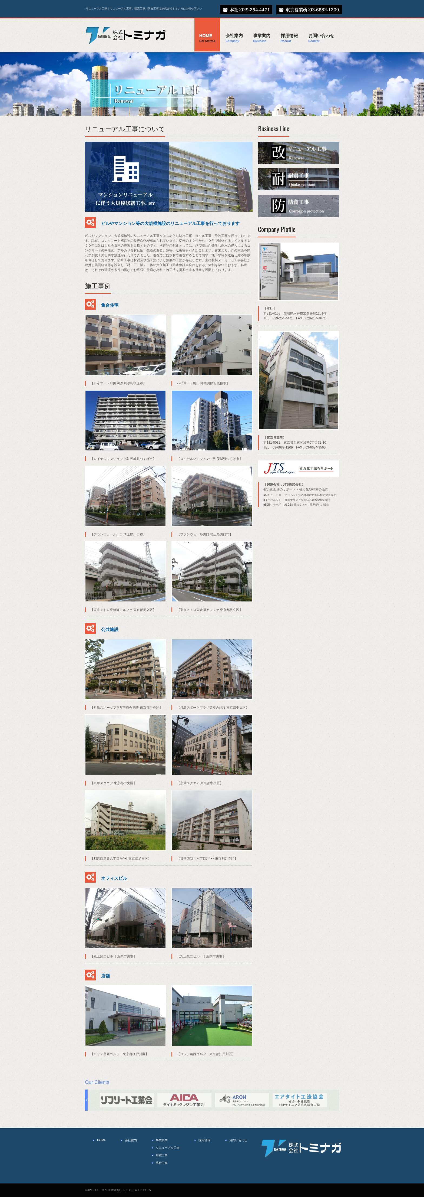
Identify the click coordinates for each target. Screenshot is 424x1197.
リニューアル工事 (168, 1147)
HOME (101, 1140)
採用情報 (289, 38)
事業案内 (261, 38)
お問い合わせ (321, 38)
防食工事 (162, 1163)
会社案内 (234, 38)
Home (207, 38)
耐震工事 (162, 1155)
